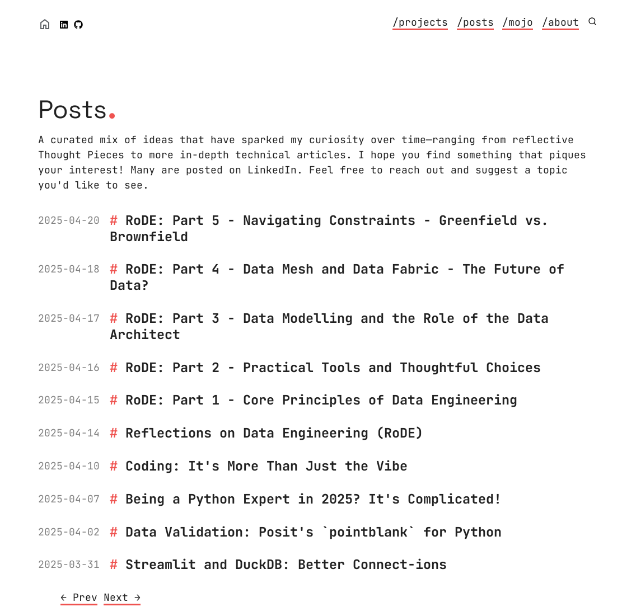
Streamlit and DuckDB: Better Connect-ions (286, 564)
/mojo (517, 22)
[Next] (122, 598)
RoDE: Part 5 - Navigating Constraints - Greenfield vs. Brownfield (329, 228)
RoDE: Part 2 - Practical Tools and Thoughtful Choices (333, 367)
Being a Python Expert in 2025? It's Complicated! (313, 498)
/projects (420, 22)
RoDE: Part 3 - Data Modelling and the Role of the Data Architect (329, 326)
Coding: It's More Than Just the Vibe (266, 465)
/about (560, 22)
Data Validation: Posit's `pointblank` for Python (313, 531)
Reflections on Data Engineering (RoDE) (274, 432)
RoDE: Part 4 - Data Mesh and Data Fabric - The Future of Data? (337, 277)
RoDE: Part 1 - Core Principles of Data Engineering (321, 399)
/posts (475, 22)
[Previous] (78, 598)
